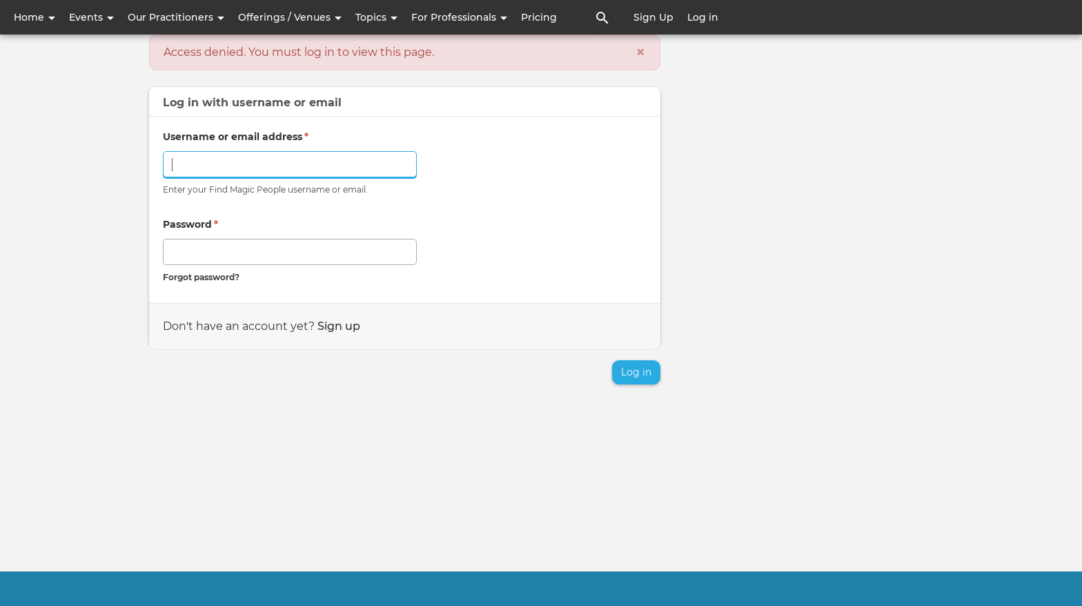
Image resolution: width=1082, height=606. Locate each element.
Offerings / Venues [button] (290, 17)
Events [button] (91, 17)
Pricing (539, 17)
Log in (702, 17)
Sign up (338, 326)
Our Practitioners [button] (176, 17)
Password (190, 224)
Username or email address (235, 136)
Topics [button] (376, 17)
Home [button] (34, 17)
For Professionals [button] (459, 17)
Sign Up (653, 17)
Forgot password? (201, 277)
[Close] (640, 52)
